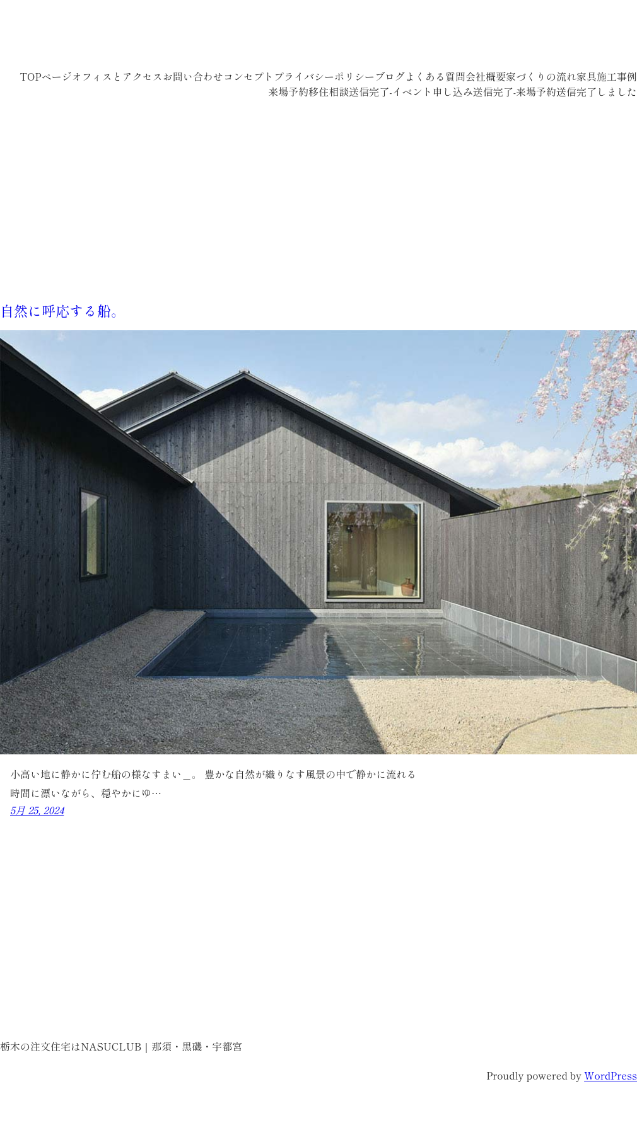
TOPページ (46, 76)
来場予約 (288, 91)
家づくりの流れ (541, 76)
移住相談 (328, 91)
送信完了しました (596, 91)
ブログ (390, 76)
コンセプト (248, 76)
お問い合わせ (193, 76)
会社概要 (485, 76)
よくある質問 (435, 76)
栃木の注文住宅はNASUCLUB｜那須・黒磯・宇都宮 (221, 37)
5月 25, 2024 (37, 809)
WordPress (610, 1075)
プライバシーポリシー (324, 76)
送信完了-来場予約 (514, 91)
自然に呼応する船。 (62, 310)
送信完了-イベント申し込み (410, 91)
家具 (586, 76)
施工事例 (617, 76)
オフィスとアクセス (117, 76)
